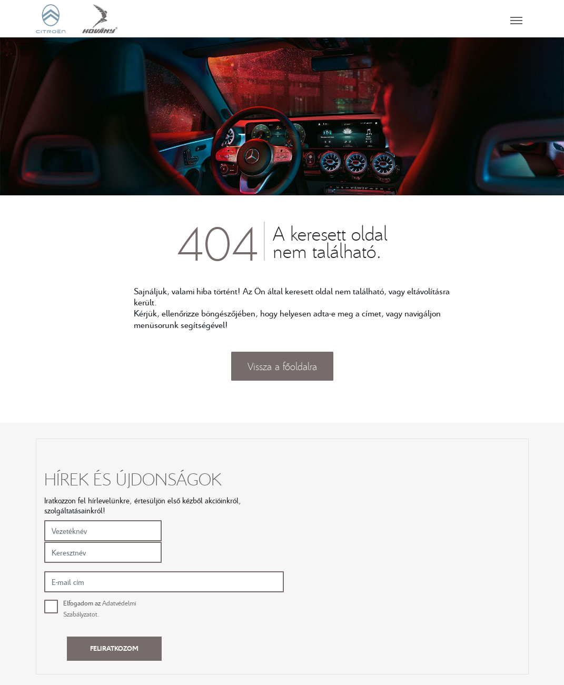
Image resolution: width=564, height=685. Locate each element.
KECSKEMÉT (468, 606)
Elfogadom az (344, 514)
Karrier (362, 606)
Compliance (371, 629)
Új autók (175, 606)
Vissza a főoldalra (282, 367)
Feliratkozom (473, 519)
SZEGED (460, 618)
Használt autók (186, 618)
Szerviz (268, 606)
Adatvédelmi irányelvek (388, 618)
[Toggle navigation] (323, 18)
